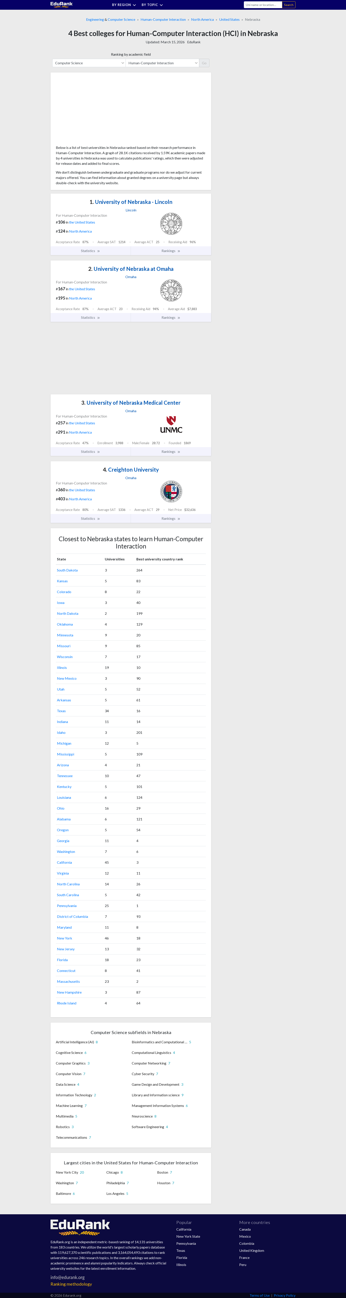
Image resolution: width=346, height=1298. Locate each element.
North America (202, 19)
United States (229, 19)
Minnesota (65, 635)
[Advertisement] (89, 110)
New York (64, 938)
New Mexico (67, 678)
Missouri (63, 646)
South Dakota (67, 570)
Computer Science (121, 19)
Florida (62, 960)
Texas (61, 711)
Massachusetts (68, 981)
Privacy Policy (284, 1295)
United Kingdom (251, 1250)
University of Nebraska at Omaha (130, 269)
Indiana (62, 721)
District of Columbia (72, 916)
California (64, 862)
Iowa (60, 602)
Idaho (61, 732)
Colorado (64, 592)
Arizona (63, 765)
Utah (60, 689)
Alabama (64, 819)
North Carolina (68, 884)
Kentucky (64, 786)
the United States (82, 222)
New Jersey (66, 949)
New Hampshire (69, 992)
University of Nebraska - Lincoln (131, 202)
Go (204, 63)
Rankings (171, 251)
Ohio (60, 808)
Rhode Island (66, 1003)
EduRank (194, 42)
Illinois (62, 667)
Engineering (95, 19)
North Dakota (67, 613)
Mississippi (65, 754)
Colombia (246, 1243)
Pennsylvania (67, 905)
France (244, 1257)
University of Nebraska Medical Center (131, 402)
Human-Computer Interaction (163, 19)
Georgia (63, 841)
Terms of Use (260, 1295)
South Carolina (68, 895)
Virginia (63, 873)
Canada (245, 1229)
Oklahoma (65, 624)
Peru (242, 1264)
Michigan (64, 743)
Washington (66, 851)
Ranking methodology (71, 1284)
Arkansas (64, 700)
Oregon (63, 830)
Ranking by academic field (131, 54)
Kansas (62, 581)
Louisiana (64, 797)
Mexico (245, 1236)
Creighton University (131, 469)
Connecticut (66, 970)
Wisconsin (65, 657)
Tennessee (65, 776)
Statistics (90, 251)
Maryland (64, 927)
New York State (188, 1236)
